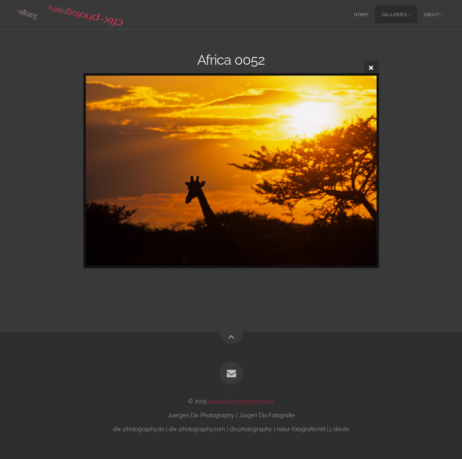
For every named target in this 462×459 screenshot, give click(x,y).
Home (361, 14)
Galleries (394, 14)
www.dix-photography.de (241, 401)
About (432, 14)
